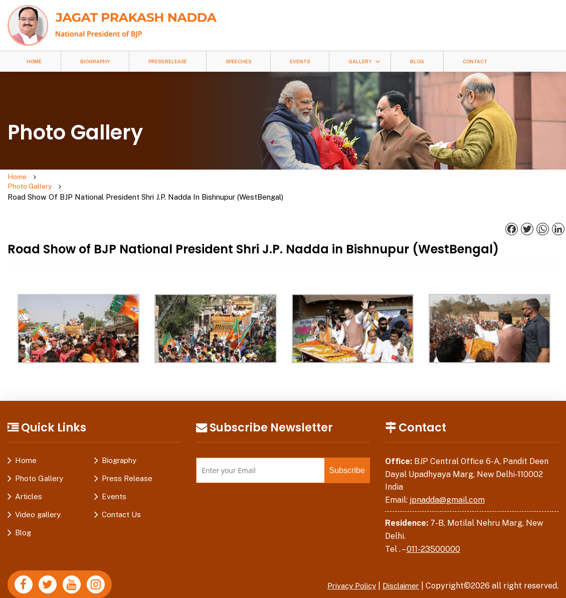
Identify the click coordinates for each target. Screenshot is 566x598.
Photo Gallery (68, 177)
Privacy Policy (345, 566)
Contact (475, 61)
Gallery (359, 61)
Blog (417, 61)
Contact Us (121, 495)
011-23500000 (433, 529)
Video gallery (38, 495)
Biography (95, 61)
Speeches (238, 61)
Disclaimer (399, 566)
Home (34, 61)
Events (300, 61)
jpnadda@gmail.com (447, 480)
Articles (28, 477)
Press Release (167, 61)
